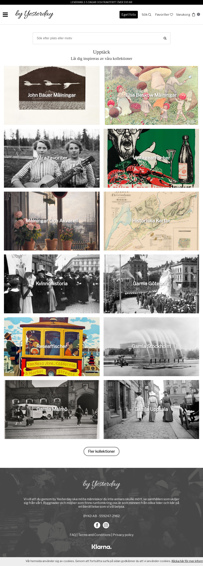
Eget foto (128, 14)
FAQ (73, 535)
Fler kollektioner (101, 451)
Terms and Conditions (94, 535)
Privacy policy (123, 535)
